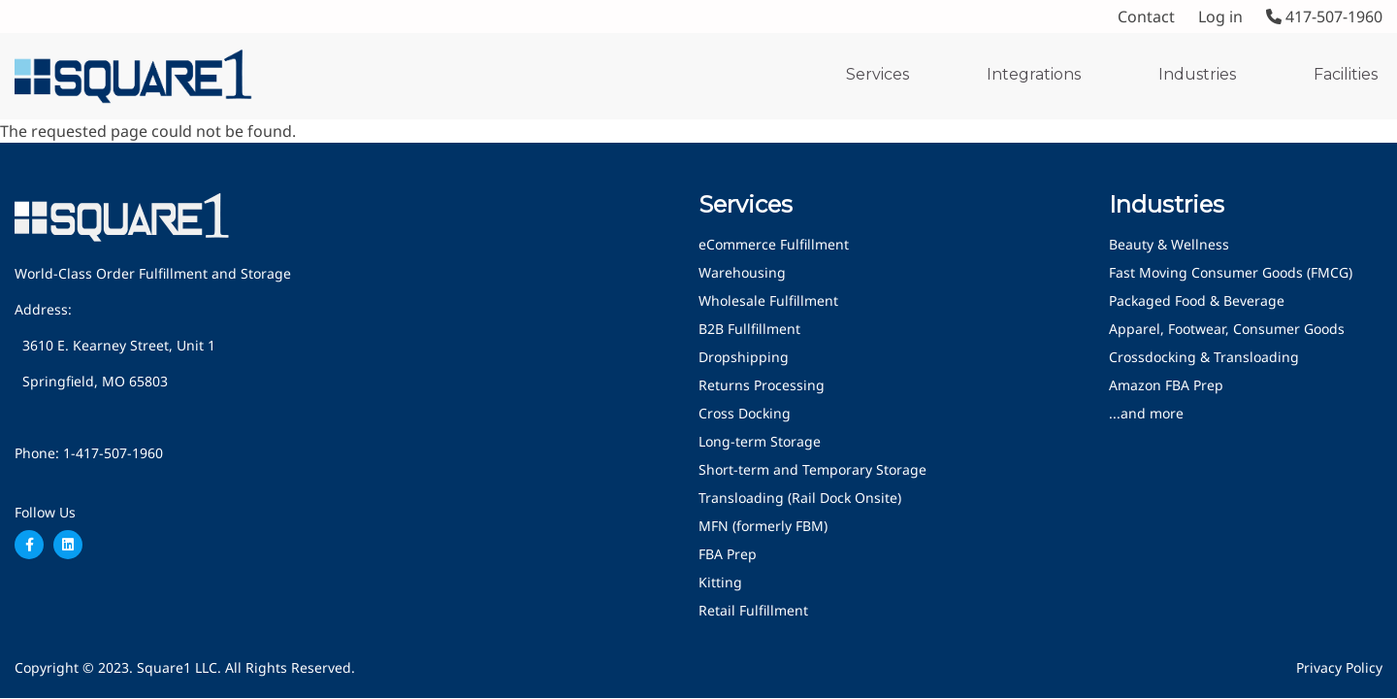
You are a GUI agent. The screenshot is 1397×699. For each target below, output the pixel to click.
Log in (1220, 16)
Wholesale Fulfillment (768, 300)
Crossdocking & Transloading (1204, 357)
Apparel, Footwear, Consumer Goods (1227, 328)
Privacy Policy (1339, 667)
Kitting (720, 582)
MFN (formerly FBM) (763, 525)
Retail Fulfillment (753, 610)
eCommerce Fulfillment (773, 244)
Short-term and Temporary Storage (812, 469)
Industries (1197, 74)
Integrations (1034, 74)
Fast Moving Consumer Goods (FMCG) (1230, 272)
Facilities (1346, 74)
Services (877, 74)
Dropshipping (743, 357)
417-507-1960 (1324, 16)
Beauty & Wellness (1169, 244)
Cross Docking (744, 413)
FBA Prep (727, 554)
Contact (1146, 16)
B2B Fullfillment (749, 328)
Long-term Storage (759, 441)
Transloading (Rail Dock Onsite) (799, 497)
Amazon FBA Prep (1166, 385)
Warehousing (742, 272)
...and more (1146, 413)
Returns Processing (761, 385)
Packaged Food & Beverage (1196, 300)
